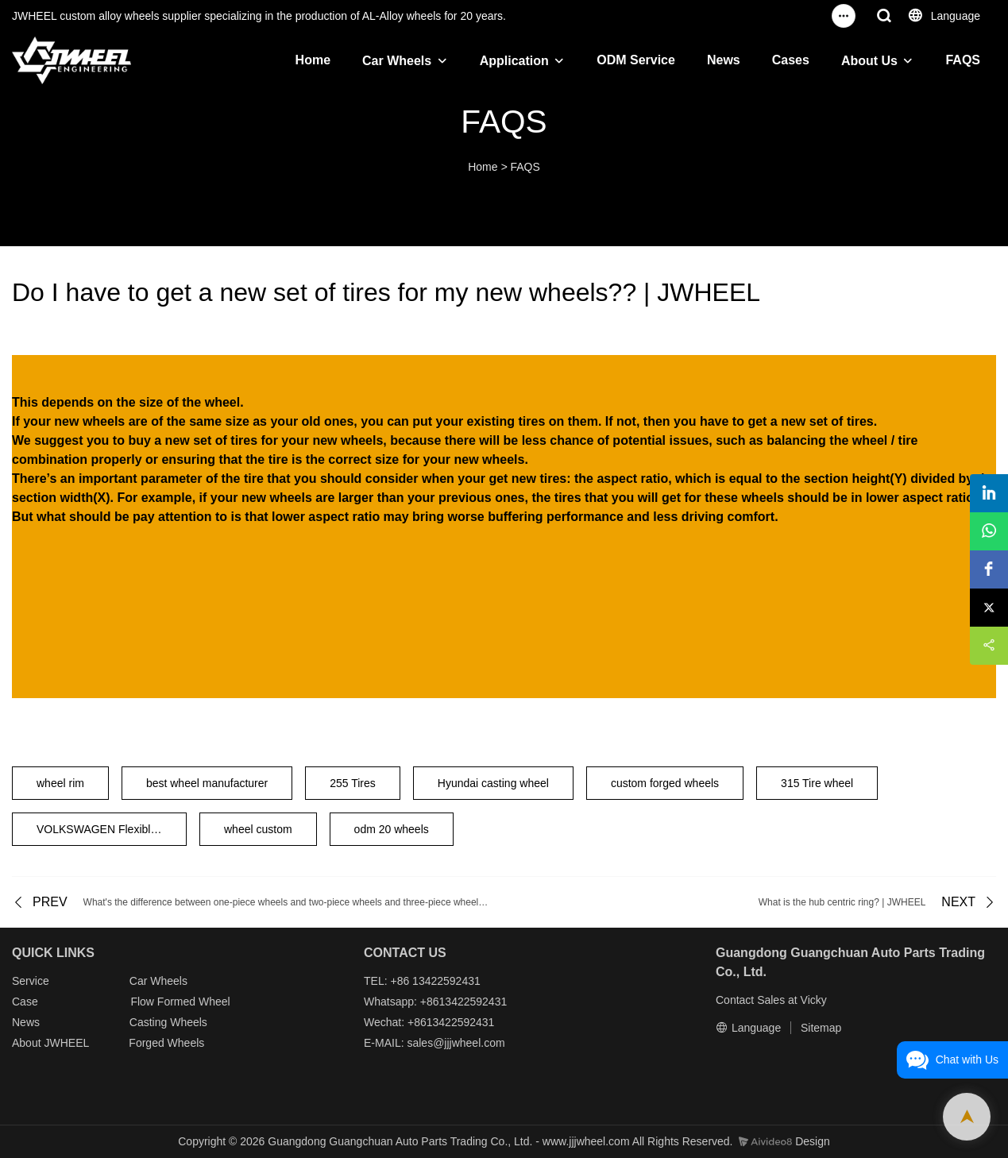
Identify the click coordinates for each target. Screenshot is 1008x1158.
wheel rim (60, 783)
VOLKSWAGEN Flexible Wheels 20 (112, 829)
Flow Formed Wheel (180, 1001)
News (723, 60)
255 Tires (353, 783)
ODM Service (636, 60)
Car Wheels (396, 61)
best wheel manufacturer (207, 783)
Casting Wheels (168, 1022)
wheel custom (258, 829)
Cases (790, 60)
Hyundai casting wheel (493, 783)
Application (514, 61)
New (23, 1022)
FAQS (962, 60)
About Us (869, 61)
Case (25, 1001)
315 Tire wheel (817, 783)
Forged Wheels (166, 1042)
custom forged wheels (665, 783)
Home (312, 60)
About (28, 1042)
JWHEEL (66, 1042)
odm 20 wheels (391, 829)
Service (30, 981)
